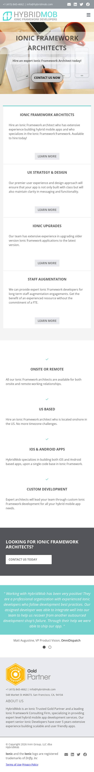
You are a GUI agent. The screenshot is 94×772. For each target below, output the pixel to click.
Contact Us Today (23, 559)
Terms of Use (14, 764)
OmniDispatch (71, 640)
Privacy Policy (30, 764)
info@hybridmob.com (40, 4)
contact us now (47, 78)
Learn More (47, 156)
